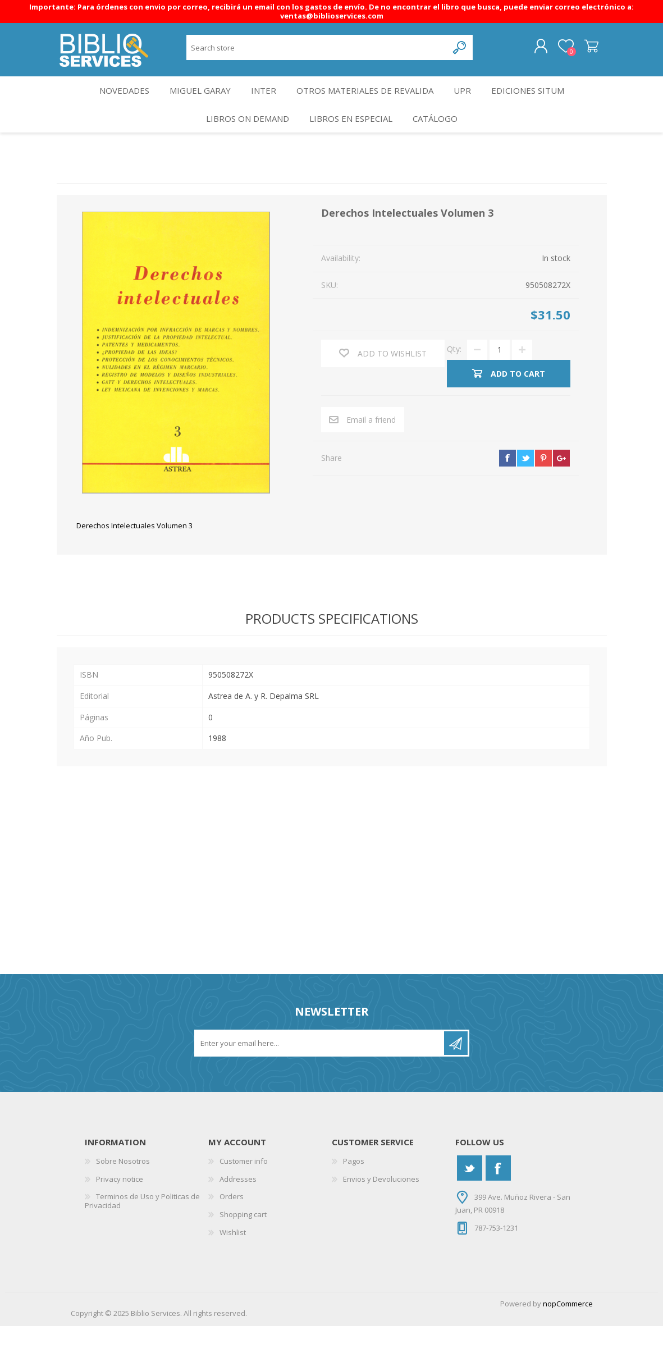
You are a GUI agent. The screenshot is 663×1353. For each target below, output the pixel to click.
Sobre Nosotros (123, 1188)
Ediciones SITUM (538, 102)
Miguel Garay (195, 102)
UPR (468, 102)
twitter (525, 484)
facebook (507, 484)
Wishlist (233, 1259)
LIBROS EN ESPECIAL (350, 140)
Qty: (454, 376)
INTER (263, 102)
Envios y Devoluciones (381, 1205)
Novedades (115, 102)
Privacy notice (119, 1205)
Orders (232, 1223)
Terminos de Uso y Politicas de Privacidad (142, 1227)
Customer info (244, 1188)
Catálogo (439, 140)
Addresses (238, 1205)
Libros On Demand (243, 140)
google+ (561, 484)
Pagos (353, 1188)
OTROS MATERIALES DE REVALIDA (367, 102)
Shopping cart (580, 50)
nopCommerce (568, 1330)
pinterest (543, 484)
